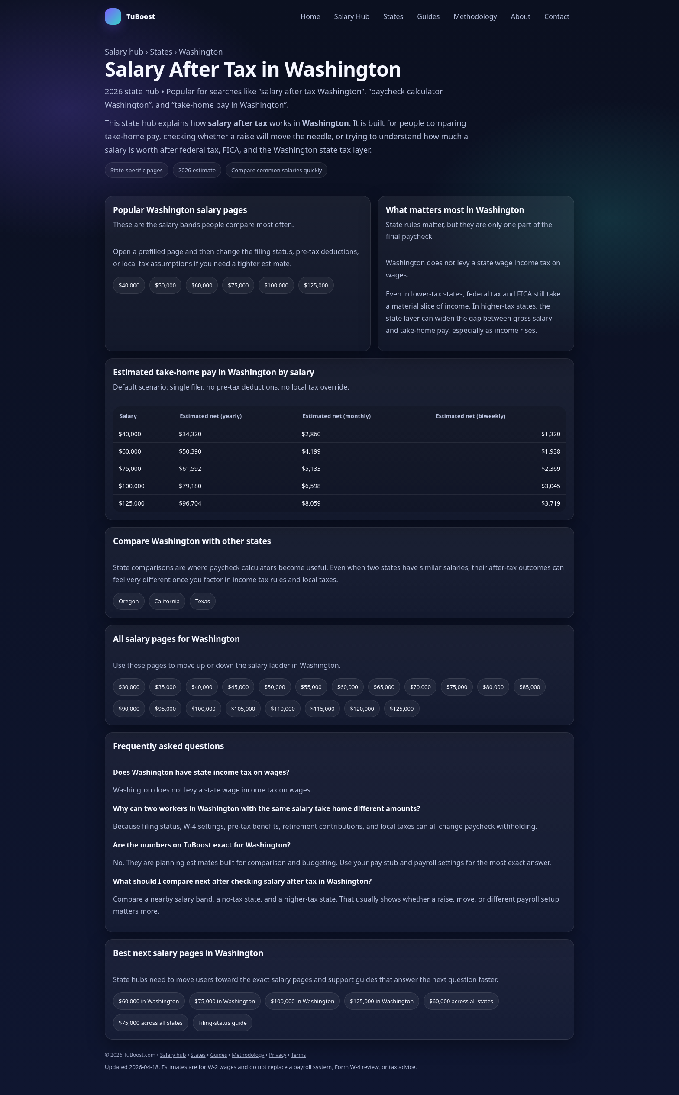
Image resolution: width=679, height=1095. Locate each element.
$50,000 (165, 285)
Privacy (277, 1055)
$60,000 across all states (461, 1001)
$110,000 (283, 708)
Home (310, 16)
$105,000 (243, 708)
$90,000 (129, 708)
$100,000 (276, 285)
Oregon (129, 601)
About (520, 16)
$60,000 (201, 285)
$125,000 (316, 285)
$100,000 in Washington (302, 1001)
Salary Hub (351, 16)
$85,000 (529, 687)
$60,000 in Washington (149, 1001)
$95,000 (165, 708)
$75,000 (238, 285)
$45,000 (238, 687)
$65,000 (384, 687)
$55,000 (311, 687)
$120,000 (362, 708)
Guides (428, 16)
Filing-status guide (222, 1023)
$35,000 (165, 687)
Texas (202, 601)
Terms (298, 1055)
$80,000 (493, 687)
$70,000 (420, 687)
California (167, 601)
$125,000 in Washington (382, 1001)
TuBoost (130, 16)
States (393, 16)
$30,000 (129, 687)
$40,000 (129, 285)
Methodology (475, 16)
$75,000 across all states (151, 1023)
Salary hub (124, 51)
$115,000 (322, 708)
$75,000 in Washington (225, 1001)
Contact (556, 16)
